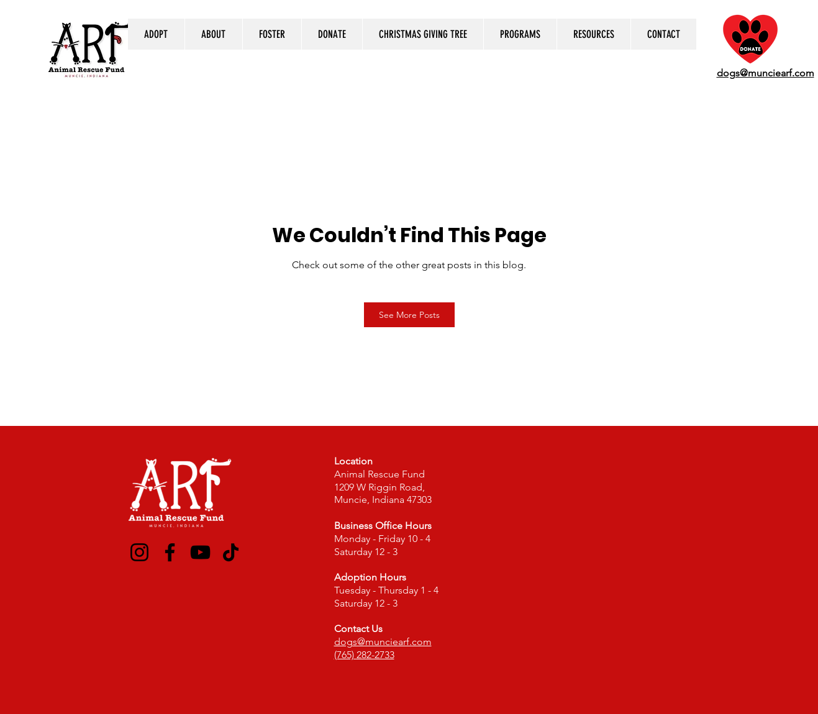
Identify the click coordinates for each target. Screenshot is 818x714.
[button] (520, 34)
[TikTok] (231, 552)
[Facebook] (170, 552)
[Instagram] (139, 552)
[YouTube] (200, 552)
